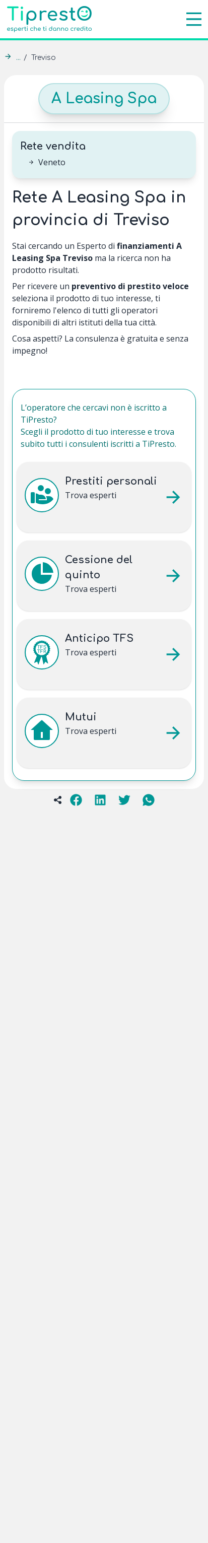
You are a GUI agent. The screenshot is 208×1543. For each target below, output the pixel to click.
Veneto (51, 162)
